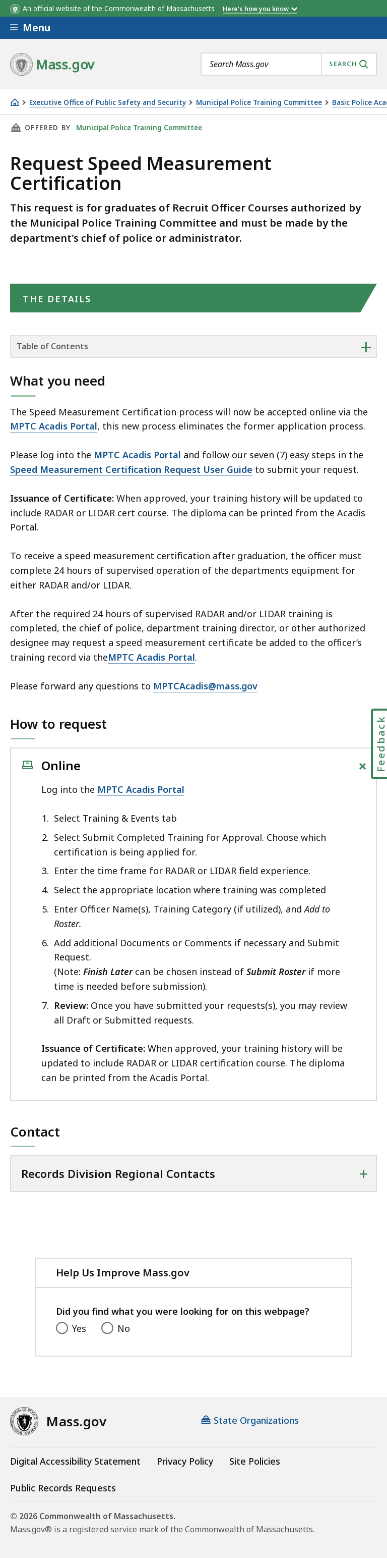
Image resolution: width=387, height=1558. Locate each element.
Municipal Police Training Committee (259, 102)
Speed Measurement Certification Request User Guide (131, 469)
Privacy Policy (185, 1461)
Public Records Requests (63, 1488)
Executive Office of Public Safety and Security (107, 102)
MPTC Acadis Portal (53, 426)
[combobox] (289, 64)
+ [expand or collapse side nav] (366, 346)
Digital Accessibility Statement (75, 1461)
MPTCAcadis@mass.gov (205, 686)
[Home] (15, 102)
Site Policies (254, 1461)
